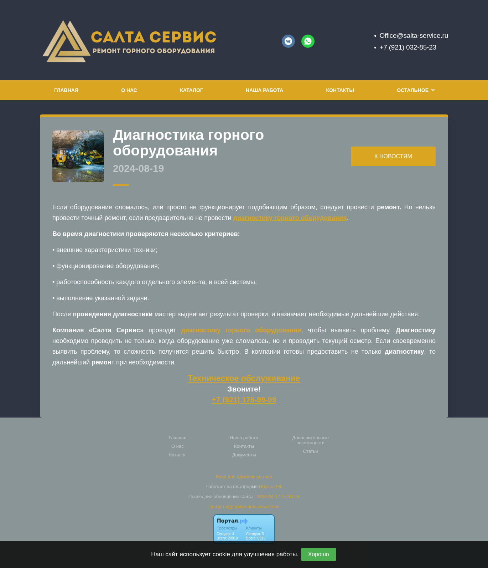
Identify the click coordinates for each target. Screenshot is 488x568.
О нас (129, 90)
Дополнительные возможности (310, 440)
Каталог (191, 90)
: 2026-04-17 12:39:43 (277, 496)
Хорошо (318, 554)
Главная (66, 90)
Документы (244, 454)
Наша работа (264, 90)
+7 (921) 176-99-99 (244, 399)
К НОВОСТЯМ (393, 156)
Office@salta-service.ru (413, 35)
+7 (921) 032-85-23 (407, 47)
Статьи (310, 451)
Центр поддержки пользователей (243, 506)
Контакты (340, 90)
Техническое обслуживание (244, 378)
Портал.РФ (270, 486)
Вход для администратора (244, 476)
